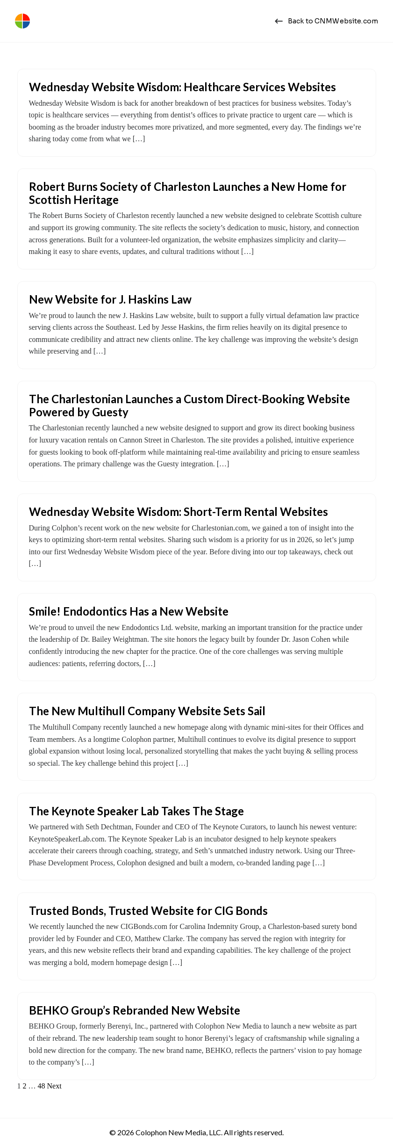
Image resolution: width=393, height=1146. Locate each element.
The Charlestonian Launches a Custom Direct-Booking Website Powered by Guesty (189, 405)
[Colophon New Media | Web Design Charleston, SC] (22, 21)
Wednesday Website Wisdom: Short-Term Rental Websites (178, 511)
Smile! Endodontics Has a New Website (129, 611)
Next (54, 1086)
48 (41, 1086)
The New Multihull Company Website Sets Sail (147, 711)
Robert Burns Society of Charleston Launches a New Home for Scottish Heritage (187, 193)
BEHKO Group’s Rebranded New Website (134, 1010)
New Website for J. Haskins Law (110, 299)
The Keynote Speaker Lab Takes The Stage (136, 811)
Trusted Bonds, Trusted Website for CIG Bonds (148, 910)
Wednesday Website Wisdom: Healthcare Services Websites (182, 87)
